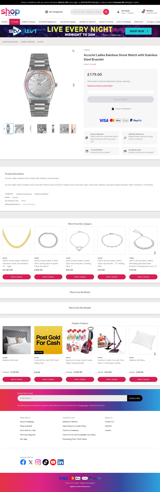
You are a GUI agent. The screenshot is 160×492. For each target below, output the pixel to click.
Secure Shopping (27, 421)
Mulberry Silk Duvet (10, 360)
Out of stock (120, 99)
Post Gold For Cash (28, 430)
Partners (108, 426)
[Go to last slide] (4, 128)
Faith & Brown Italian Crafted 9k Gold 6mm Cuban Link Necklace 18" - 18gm (15, 263)
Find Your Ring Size (27, 435)
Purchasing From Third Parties (74, 439)
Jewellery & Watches (87, 22)
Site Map (23, 439)
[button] (8, 129)
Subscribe (134, 398)
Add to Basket (16, 277)
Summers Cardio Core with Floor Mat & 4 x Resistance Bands (111, 361)
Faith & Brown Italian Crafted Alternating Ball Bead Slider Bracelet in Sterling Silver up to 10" (143, 263)
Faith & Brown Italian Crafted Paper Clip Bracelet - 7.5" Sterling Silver (111, 263)
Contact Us (109, 421)
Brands (5, 22)
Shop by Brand (26, 426)
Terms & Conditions (70, 430)
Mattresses (138, 22)
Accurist (15, 197)
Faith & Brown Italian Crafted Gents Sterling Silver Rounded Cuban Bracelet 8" (46, 263)
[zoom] (73, 51)
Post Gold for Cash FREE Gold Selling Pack (46, 361)
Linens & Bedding (123, 22)
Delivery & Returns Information (100, 85)
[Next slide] (73, 85)
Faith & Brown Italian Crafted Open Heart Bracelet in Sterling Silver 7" (78, 263)
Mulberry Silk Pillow (137, 360)
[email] (72, 398)
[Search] (106, 12)
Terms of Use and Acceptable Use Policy (78, 435)
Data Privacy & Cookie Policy (74, 426)
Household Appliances (47, 22)
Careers (108, 430)
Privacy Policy (83, 405)
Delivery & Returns (70, 421)
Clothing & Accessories (10, 41)
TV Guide (14, 22)
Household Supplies (68, 22)
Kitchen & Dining (106, 22)
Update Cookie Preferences (80, 486)
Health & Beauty (28, 22)
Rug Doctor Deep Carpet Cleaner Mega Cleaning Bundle (79, 361)
